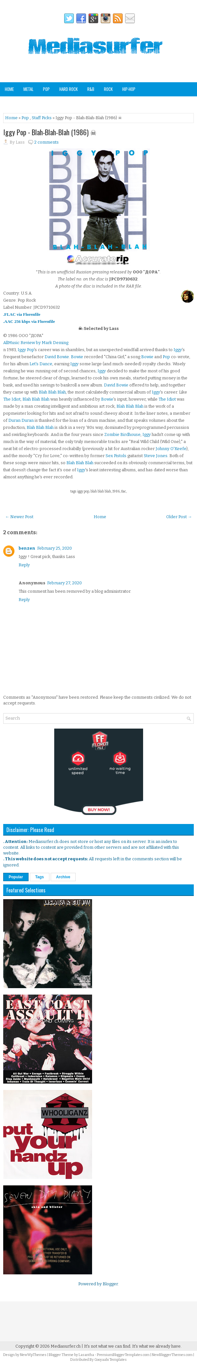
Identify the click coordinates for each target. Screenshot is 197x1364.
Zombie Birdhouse (122, 434)
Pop (46, 89)
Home (9, 89)
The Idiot (12, 399)
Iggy (178, 349)
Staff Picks (132, 103)
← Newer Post (19, 516)
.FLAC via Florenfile (21, 314)
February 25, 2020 (54, 548)
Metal (28, 89)
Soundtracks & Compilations (31, 103)
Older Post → (179, 516)
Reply (24, 564)
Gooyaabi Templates (110, 1360)
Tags (39, 877)
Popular (16, 877)
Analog (106, 103)
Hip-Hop (128, 89)
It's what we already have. (157, 1346)
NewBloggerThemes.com (172, 1355)
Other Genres (78, 103)
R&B (90, 89)
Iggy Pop (26, 349)
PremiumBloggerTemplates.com (123, 1355)
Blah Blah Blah (52, 392)
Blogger (110, 1283)
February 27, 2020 (64, 582)
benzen (27, 548)
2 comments (46, 142)
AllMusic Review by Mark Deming (35, 342)
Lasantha (86, 1355)
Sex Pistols (116, 455)
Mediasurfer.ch (66, 1346)
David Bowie (57, 356)
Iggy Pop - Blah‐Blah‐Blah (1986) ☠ (50, 132)
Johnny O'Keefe (171, 448)
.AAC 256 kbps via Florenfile (29, 321)
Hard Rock (68, 89)
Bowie (77, 356)
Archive (63, 877)
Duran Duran (21, 420)
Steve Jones (155, 455)
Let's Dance (41, 363)
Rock (108, 89)
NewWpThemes (33, 1355)
